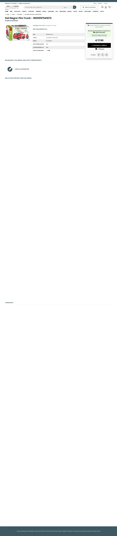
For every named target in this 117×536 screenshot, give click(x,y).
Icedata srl (90, 531)
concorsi (31, 11)
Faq (95, 3)
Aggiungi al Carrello (99, 45)
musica (69, 11)
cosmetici (95, 11)
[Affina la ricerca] (67, 7)
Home (6, 11)
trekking (38, 11)
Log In (106, 3)
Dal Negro (49, 40)
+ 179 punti (99, 49)
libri (11, 11)
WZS (47, 47)
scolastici (17, 11)
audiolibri (51, 11)
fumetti (24, 11)
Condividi (93, 55)
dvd (56, 11)
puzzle (75, 11)
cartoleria (87, 11)
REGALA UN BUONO (88, 7)
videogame (62, 11)
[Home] (7, 14)
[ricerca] (42, 7)
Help (100, 3)
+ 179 (47, 50)
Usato (102, 11)
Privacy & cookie (96, 531)
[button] (110, 7)
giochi (81, 11)
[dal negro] (19, 14)
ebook (44, 11)
